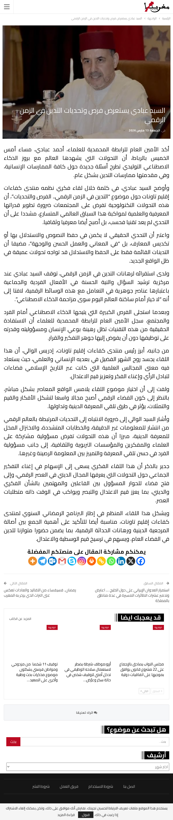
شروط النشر (41, 786)
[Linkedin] (121, 561)
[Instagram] (81, 561)
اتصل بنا (129, 786)
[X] (130, 561)
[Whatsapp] (111, 561)
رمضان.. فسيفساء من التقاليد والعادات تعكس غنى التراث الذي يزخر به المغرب (40, 592)
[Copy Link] (101, 561)
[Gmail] (62, 561)
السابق (157, 691)
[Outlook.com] (52, 561)
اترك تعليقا (86, 712)
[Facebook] (140, 561)
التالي (144, 691)
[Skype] (71, 561)
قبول (86, 814)
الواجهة (158, 627)
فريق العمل (69, 786)
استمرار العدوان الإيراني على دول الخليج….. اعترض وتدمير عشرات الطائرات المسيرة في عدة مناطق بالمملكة (132, 595)
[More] (32, 561)
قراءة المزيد (66, 814)
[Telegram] (42, 561)
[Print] (91, 561)
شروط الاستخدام (100, 786)
